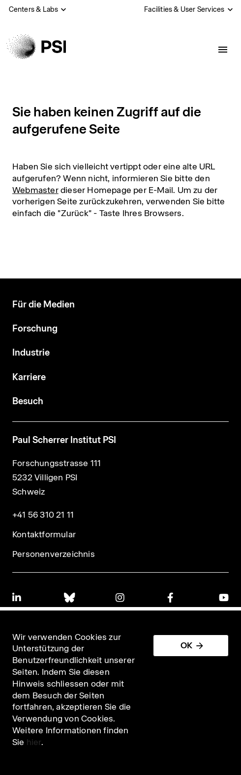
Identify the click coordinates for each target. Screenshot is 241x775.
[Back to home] (36, 46)
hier (34, 742)
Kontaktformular (44, 534)
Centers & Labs (34, 9)
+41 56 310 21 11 (43, 515)
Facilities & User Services (184, 9)
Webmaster (35, 190)
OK (186, 645)
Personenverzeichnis (53, 554)
